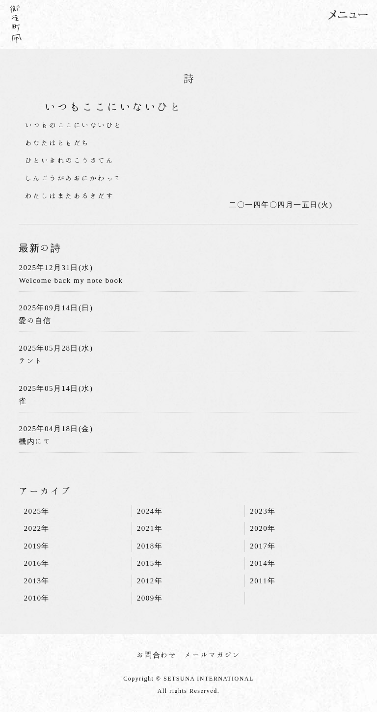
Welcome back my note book (71, 280)
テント (31, 360)
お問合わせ (156, 654)
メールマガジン (212, 654)
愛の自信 (35, 320)
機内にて (35, 441)
